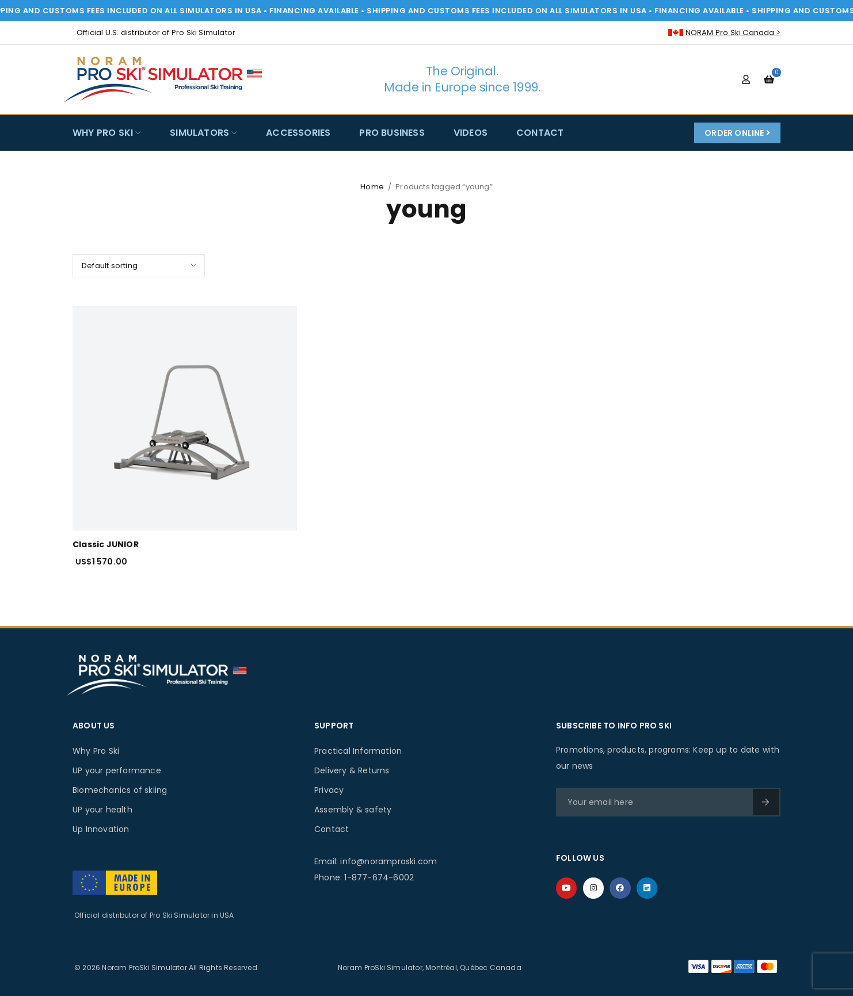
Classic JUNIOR (106, 544)
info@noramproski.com (388, 861)
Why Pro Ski (96, 751)
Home (372, 186)
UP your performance (117, 770)
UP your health (102, 809)
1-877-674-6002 (379, 877)
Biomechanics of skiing (120, 790)
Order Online (737, 133)
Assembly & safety (352, 809)
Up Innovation (101, 829)
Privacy (329, 790)
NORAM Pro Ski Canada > (733, 32)
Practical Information (358, 751)
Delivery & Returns (352, 770)
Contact (331, 829)
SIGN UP (765, 802)
